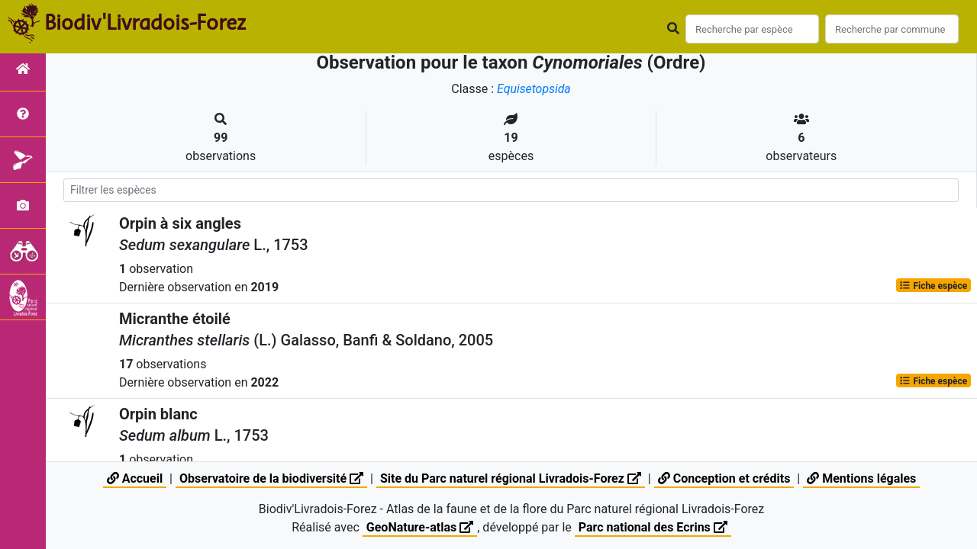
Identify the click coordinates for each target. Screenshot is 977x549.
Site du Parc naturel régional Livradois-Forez (510, 478)
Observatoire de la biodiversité (271, 478)
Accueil (135, 478)
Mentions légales (861, 478)
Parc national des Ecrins (653, 527)
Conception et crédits (724, 478)
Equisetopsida (534, 89)
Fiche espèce (933, 285)
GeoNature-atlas (419, 527)
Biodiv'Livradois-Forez (145, 22)
